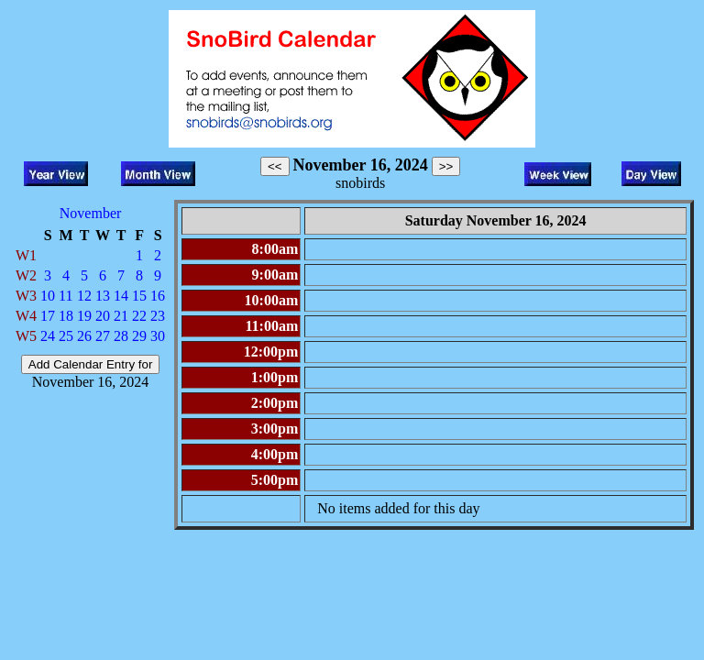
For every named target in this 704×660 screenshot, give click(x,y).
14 (121, 295)
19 (84, 316)
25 (66, 336)
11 (65, 295)
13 (102, 295)
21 (121, 316)
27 (102, 336)
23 (157, 316)
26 (84, 336)
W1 (26, 255)
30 (157, 336)
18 (66, 316)
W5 (26, 336)
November (91, 213)
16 (157, 295)
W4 (26, 316)
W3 (26, 295)
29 (139, 336)
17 (47, 316)
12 (84, 295)
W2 (26, 275)
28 (121, 336)
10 (47, 295)
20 (102, 316)
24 (47, 336)
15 (139, 295)
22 (139, 316)
